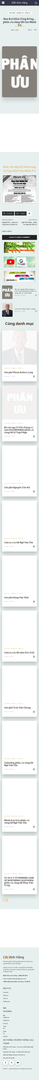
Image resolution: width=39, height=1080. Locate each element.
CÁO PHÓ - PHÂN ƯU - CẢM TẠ (20, 13)
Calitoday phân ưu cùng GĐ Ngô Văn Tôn (18, 764)
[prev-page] (3, 900)
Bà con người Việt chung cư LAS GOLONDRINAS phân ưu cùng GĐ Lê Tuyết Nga (25, 291)
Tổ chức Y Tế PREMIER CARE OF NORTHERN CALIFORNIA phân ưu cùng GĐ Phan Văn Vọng (19, 881)
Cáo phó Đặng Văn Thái (16, 597)
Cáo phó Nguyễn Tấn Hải (17, 487)
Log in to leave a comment (19, 237)
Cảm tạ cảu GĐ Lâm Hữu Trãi (19, 652)
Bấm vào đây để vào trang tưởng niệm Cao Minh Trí (19, 168)
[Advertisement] (19, 133)
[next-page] (6, 900)
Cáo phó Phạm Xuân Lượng (25, 309)
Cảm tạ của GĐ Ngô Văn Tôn (18, 542)
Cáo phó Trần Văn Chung (17, 707)
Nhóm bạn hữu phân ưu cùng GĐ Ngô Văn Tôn (16, 821)
